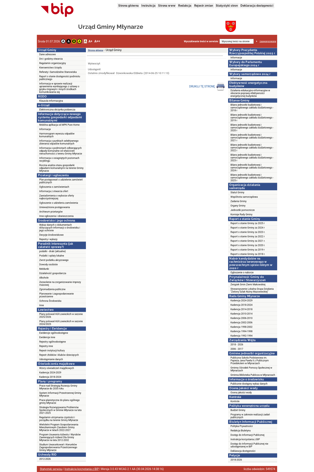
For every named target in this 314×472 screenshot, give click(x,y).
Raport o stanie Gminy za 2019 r (247, 249)
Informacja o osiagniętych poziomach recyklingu (59, 159)
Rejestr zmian (203, 5)
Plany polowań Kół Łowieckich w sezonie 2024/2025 (61, 323)
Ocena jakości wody (241, 392)
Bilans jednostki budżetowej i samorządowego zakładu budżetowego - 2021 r (252, 137)
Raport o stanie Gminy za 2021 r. (247, 241)
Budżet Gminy (237, 410)
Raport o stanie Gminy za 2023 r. (247, 232)
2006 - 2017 (236, 349)
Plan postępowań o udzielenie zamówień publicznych (61, 181)
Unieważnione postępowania (54, 207)
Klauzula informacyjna (51, 100)
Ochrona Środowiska (50, 301)
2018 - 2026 (236, 344)
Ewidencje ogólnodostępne (53, 333)
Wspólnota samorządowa (244, 196)
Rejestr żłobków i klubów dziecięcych (59, 355)
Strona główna (128, 5)
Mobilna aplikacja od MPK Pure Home (59, 124)
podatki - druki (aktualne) (52, 251)
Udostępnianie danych (51, 359)
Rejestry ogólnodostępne (52, 341)
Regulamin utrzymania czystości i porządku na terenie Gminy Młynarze (58, 419)
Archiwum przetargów (51, 211)
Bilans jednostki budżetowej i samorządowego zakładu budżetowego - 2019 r (252, 117)
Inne (41, 305)
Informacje (45, 129)
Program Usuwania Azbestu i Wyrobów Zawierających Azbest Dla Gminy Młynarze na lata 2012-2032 (60, 437)
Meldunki (44, 269)
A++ (97, 41)
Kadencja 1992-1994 (241, 335)
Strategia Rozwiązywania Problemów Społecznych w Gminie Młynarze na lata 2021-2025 (60, 410)
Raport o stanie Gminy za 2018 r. (247, 254)
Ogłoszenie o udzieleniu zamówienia (58, 202)
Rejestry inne (46, 346)
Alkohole (43, 277)
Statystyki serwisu (51, 469)
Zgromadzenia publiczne (52, 289)
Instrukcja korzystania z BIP (245, 439)
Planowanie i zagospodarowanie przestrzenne (56, 295)
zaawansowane (268, 41)
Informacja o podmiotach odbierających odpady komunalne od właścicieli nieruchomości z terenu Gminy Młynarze (60, 151)
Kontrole (235, 401)
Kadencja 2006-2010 (241, 318)
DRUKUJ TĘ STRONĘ (207, 86)
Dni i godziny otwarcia (51, 58)
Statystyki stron (227, 5)
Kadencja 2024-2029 (50, 372)
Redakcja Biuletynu (240, 430)
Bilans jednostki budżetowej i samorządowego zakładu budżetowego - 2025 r (252, 177)
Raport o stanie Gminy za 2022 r (247, 236)
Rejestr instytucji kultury (52, 350)
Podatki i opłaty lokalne (51, 255)
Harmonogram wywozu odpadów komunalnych (56, 135)
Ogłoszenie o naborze (242, 272)
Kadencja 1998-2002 (241, 327)
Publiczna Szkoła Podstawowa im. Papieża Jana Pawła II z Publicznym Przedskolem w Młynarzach (249, 360)
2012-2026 (45, 459)
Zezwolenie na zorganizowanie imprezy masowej (60, 283)
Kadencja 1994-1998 (241, 331)
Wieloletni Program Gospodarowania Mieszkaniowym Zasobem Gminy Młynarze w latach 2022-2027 (58, 427)
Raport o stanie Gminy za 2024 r (247, 227)
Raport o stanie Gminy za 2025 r (247, 223)
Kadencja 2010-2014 (241, 313)
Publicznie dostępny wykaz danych (249, 383)
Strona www (166, 5)
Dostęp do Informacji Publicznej (247, 435)
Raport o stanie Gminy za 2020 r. (247, 245)
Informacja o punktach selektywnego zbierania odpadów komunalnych (58, 142)
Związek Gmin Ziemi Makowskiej (247, 284)
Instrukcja (148, 5)
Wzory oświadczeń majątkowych (56, 368)
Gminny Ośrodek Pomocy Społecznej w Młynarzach (251, 369)
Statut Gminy (237, 192)
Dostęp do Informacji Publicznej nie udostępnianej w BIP (249, 445)
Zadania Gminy (238, 201)
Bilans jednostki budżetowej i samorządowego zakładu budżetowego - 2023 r (252, 157)
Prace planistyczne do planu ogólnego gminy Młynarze (59, 401)
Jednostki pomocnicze (242, 210)
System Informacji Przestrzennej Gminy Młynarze (60, 394)
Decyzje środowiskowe (51, 234)
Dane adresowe (47, 54)
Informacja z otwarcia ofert (53, 191)
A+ (90, 41)
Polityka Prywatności (241, 426)
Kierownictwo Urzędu (50, 67)
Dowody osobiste (48, 264)
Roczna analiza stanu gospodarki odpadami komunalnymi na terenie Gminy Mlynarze (61, 168)
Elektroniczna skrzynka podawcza (57, 109)
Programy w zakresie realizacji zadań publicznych (250, 416)
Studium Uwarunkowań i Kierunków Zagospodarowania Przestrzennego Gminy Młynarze (58, 447)
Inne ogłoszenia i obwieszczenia (56, 216)
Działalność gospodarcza (52, 273)
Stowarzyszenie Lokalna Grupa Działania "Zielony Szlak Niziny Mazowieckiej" (252, 290)
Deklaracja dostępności (257, 5)
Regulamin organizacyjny (52, 63)
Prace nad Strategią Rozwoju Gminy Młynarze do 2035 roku (58, 387)
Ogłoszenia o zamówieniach (54, 186)
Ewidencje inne (47, 337)
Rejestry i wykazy (48, 239)
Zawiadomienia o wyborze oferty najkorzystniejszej (56, 197)
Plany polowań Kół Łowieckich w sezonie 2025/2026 (61, 315)
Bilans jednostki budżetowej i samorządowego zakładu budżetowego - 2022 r (252, 147)
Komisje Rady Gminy (241, 214)
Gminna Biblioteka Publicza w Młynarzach (252, 375)
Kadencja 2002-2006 (241, 322)
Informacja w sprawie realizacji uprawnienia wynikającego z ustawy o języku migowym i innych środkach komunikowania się (59, 87)
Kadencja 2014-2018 (241, 309)
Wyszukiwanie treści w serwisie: (201, 41)
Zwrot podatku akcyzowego (53, 260)
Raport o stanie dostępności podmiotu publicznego (59, 78)
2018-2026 (236, 459)
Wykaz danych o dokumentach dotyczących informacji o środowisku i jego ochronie (59, 227)
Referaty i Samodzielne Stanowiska (58, 72)
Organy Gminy (238, 205)
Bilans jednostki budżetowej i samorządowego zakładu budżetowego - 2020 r (252, 127)
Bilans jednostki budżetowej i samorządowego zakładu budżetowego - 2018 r (252, 107)
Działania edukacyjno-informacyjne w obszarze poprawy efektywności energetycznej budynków (250, 93)
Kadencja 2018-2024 (50, 377)
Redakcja (184, 5)
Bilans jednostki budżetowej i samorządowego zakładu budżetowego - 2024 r (252, 167)
